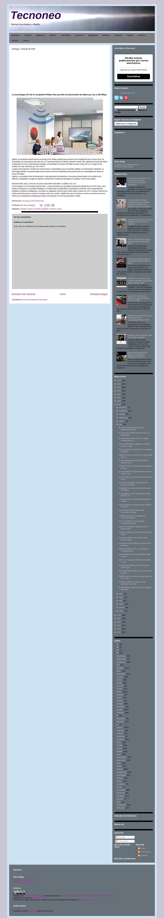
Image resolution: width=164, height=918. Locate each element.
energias (120, 704)
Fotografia (120, 707)
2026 (119, 380)
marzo (121, 604)
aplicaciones (121, 659)
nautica (119, 748)
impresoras (121, 719)
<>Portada (17, 909)
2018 (119, 615)
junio (121, 594)
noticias (119, 751)
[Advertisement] (60, 71)
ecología (120, 701)
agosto (121, 421)
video (119, 802)
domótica (37, 209)
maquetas (120, 730)
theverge (25, 201)
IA (117, 716)
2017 (119, 619)
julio (120, 424)
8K (118, 653)
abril (121, 601)
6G (118, 650)
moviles (119, 745)
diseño (30, 209)
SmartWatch (121, 775)
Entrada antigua (99, 294)
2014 (119, 629)
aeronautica (121, 656)
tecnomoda (121, 790)
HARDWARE (93, 35)
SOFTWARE (65, 35)
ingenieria (120, 721)
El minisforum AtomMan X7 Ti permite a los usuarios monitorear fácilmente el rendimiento (139, 181)
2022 (119, 394)
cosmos (120, 689)
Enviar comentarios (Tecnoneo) (35, 300)
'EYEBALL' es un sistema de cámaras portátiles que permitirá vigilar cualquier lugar (140, 280)
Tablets (119, 781)
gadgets (45, 209)
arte (118, 665)
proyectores (121, 760)
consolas (120, 686)
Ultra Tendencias (37, 201)
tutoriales (120, 799)
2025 (119, 384)
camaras (120, 677)
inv (118, 724)
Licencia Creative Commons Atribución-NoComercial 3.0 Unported (87, 896)
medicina (120, 733)
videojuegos (121, 805)
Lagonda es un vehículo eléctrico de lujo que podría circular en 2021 (138, 298)
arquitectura (121, 662)
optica (119, 754)
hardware (120, 713)
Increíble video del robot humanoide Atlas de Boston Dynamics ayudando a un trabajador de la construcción (139, 203)
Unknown (144, 855)
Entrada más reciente (23, 294)
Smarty (26, 41)
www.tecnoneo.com (39, 898)
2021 (119, 398)
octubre (122, 414)
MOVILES (106, 35)
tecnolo (119, 787)
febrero (122, 607)
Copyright (32, 911)
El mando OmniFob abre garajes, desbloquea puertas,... (131, 428)
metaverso (121, 736)
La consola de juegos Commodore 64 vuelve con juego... (133, 484)
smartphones (122, 772)
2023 (119, 391)
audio (119, 671)
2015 (119, 625)
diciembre (123, 407)
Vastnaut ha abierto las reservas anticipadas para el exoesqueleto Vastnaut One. (140, 318)
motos (119, 742)
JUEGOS (15, 41)
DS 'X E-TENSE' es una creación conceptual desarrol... (131, 522)
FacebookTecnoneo (127, 93)
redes (59, 209)
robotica (120, 769)
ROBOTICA (40, 35)
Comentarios (122, 841)
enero (121, 611)
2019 (119, 404)
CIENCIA (53, 35)
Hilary (143, 848)
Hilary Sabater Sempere (33, 896)
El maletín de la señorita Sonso (25, 880)
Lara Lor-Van (146, 852)
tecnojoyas (121, 784)
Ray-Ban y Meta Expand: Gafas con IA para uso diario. (140, 336)
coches (119, 683)
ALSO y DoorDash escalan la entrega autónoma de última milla (139, 241)
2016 (119, 622)
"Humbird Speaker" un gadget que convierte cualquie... (132, 517)
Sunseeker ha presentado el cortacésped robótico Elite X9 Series (139, 261)
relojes (119, 766)
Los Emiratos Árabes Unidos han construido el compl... (131, 511)
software (120, 778)
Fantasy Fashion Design (123, 167)
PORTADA (15, 35)
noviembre (123, 411)
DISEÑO (130, 35)
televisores (121, 793)
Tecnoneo (36, 15)
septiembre (123, 418)
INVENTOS (79, 35)
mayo (121, 597)
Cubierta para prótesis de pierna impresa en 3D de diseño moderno (140, 222)
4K (118, 644)
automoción (121, 674)
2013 (119, 632)
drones (119, 698)
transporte (120, 796)
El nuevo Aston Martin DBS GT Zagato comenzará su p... (134, 439)
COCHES (27, 35)
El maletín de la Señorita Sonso (126, 165)
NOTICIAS (142, 35)
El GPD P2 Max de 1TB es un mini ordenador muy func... (132, 583)
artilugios (23, 209)
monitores (120, 739)
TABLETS (118, 35)
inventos (53, 209)
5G (118, 647)
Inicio (63, 294)
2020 (119, 401)
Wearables (121, 808)
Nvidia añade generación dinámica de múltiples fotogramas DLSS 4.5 (137, 355)
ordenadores (121, 757)
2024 (119, 387)
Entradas (120, 837)
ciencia (119, 680)
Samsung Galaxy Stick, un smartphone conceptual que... (134, 550)
